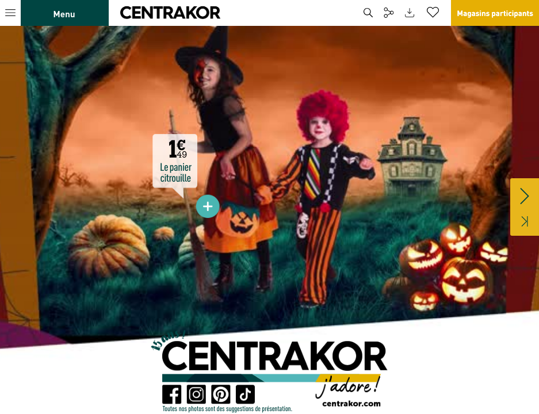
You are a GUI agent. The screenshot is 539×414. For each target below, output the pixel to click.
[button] (150, 13)
